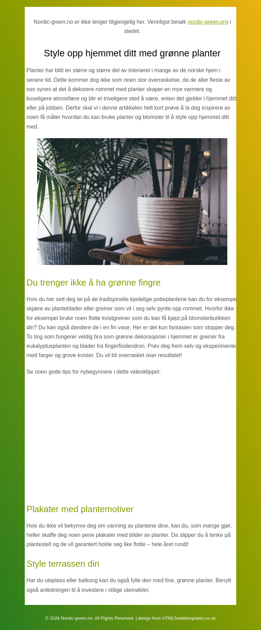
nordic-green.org (208, 22)
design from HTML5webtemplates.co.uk (177, 618)
